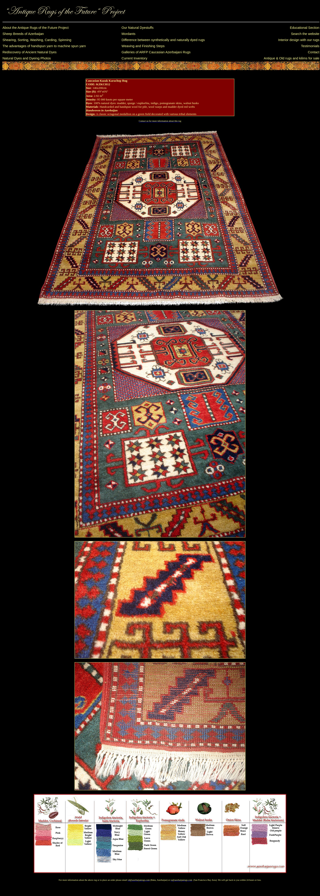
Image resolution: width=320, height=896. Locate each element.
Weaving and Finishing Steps (143, 46)
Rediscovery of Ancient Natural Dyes (29, 52)
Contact (313, 52)
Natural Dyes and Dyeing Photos (26, 58)
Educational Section (304, 27)
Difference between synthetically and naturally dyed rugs (163, 40)
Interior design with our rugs (298, 40)
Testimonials (310, 46)
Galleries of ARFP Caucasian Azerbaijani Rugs (156, 52)
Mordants (128, 34)
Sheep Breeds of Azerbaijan (23, 34)
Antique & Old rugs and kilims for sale (291, 58)
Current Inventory (134, 58)
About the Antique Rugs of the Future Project (35, 27)
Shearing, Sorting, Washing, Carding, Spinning (36, 40)
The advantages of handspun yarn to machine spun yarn (44, 46)
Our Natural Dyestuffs (138, 27)
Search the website (305, 34)
